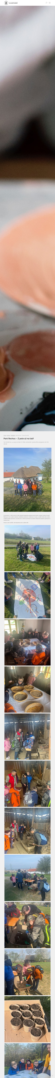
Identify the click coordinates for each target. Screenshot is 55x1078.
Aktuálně (13, 435)
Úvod (5, 435)
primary (8, 435)
